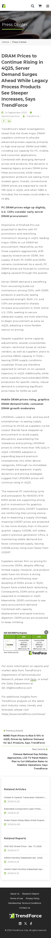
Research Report (30, 894)
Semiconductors (10, 116)
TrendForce (32, 116)
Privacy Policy (32, 898)
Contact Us (24, 908)
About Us (14, 894)
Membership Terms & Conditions (24, 903)
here (33, 679)
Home (5, 42)
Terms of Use (16, 898)
